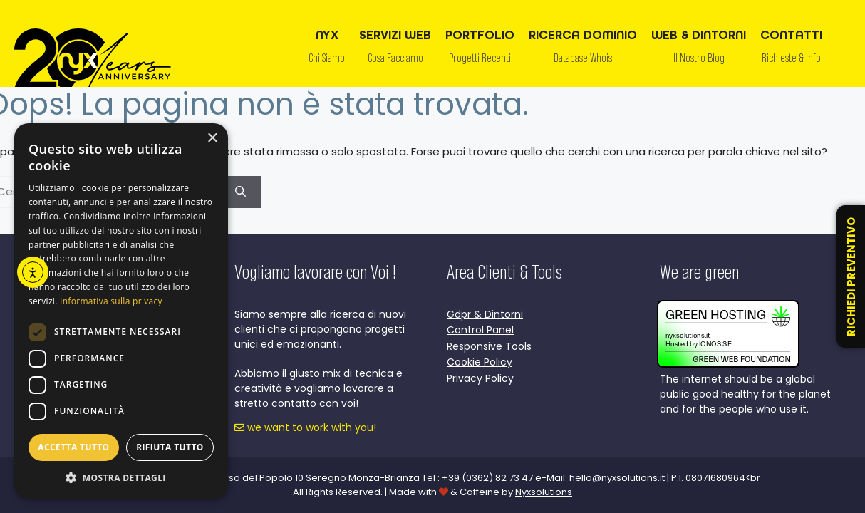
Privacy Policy (480, 378)
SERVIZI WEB (395, 50)
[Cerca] (240, 192)
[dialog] (121, 311)
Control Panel (480, 330)
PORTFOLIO (479, 50)
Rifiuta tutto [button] (170, 447)
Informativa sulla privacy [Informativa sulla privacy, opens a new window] (111, 301)
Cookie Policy (479, 362)
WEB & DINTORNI (698, 50)
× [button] (212, 138)
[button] (121, 477)
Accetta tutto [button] (73, 447)
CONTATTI (791, 50)
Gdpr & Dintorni (485, 314)
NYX (327, 50)
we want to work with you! (305, 427)
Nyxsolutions (543, 492)
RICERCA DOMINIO (583, 50)
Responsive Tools (489, 346)
